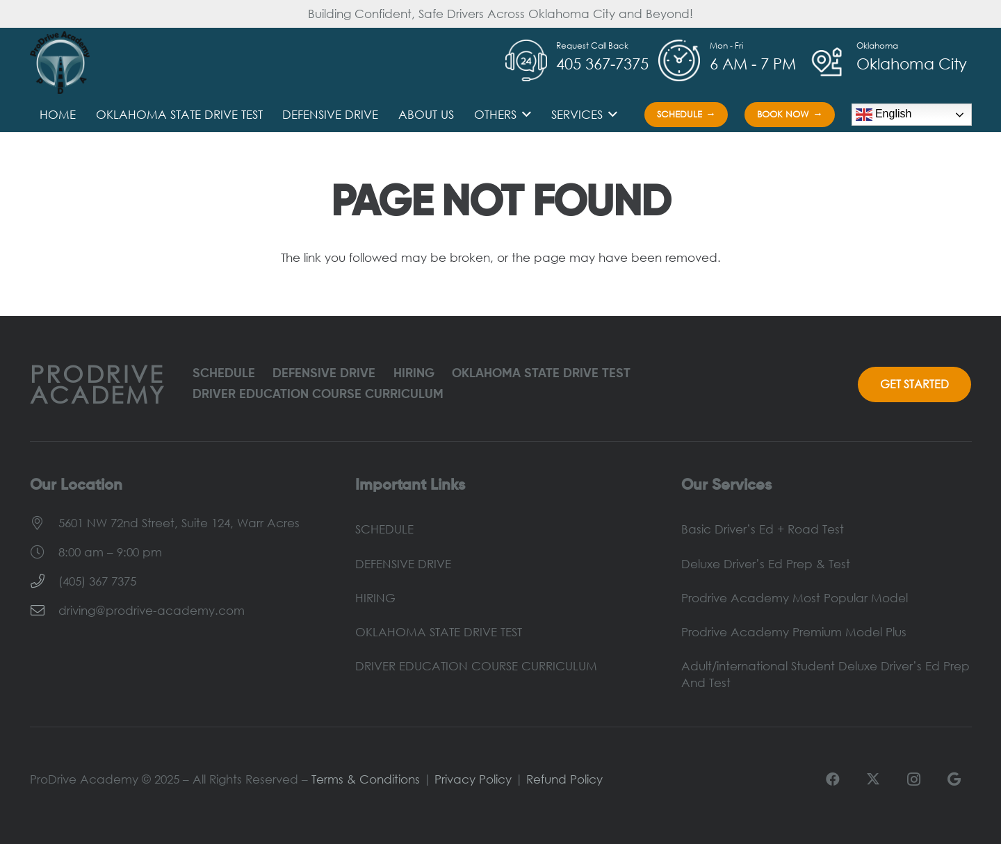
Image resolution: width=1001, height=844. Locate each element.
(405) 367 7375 (97, 581)
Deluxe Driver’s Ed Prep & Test (765, 563)
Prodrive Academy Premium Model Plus (793, 631)
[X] (873, 779)
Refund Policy (564, 779)
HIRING (413, 373)
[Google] (953, 779)
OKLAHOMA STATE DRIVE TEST (541, 373)
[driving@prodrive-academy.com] (44, 611)
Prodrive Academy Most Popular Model (794, 597)
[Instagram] (913, 779)
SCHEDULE (224, 373)
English (884, 114)
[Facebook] (832, 779)
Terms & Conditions (365, 779)
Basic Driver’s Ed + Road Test (762, 529)
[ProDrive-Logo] (60, 62)
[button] (523, 114)
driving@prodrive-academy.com (151, 610)
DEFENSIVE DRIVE (323, 373)
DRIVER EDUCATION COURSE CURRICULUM (318, 394)
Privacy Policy (473, 779)
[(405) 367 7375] (44, 581)
